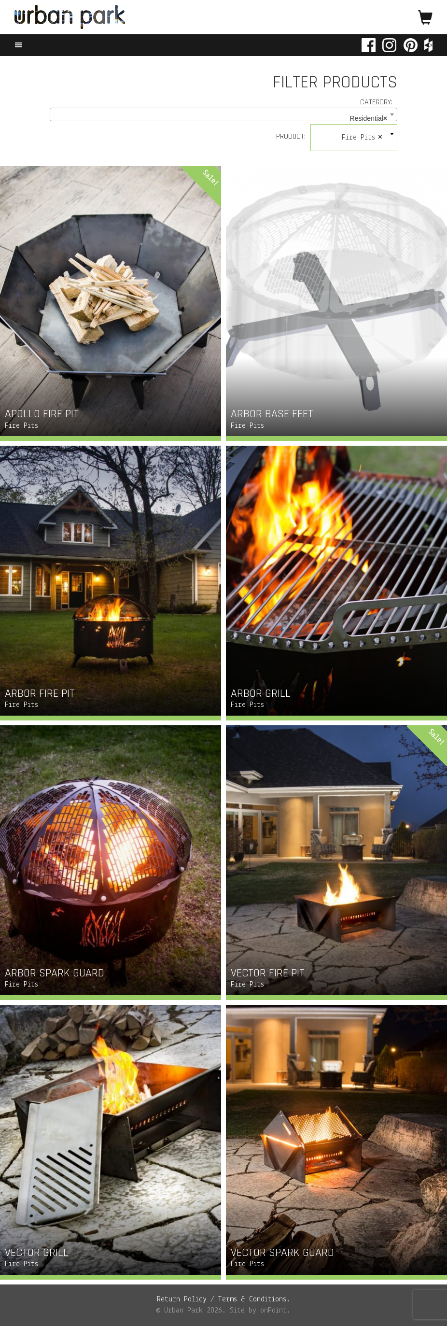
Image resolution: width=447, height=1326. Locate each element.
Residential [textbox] (368, 118)
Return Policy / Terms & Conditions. (223, 1299)
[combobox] (223, 114)
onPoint (273, 1310)
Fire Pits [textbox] (362, 137)
